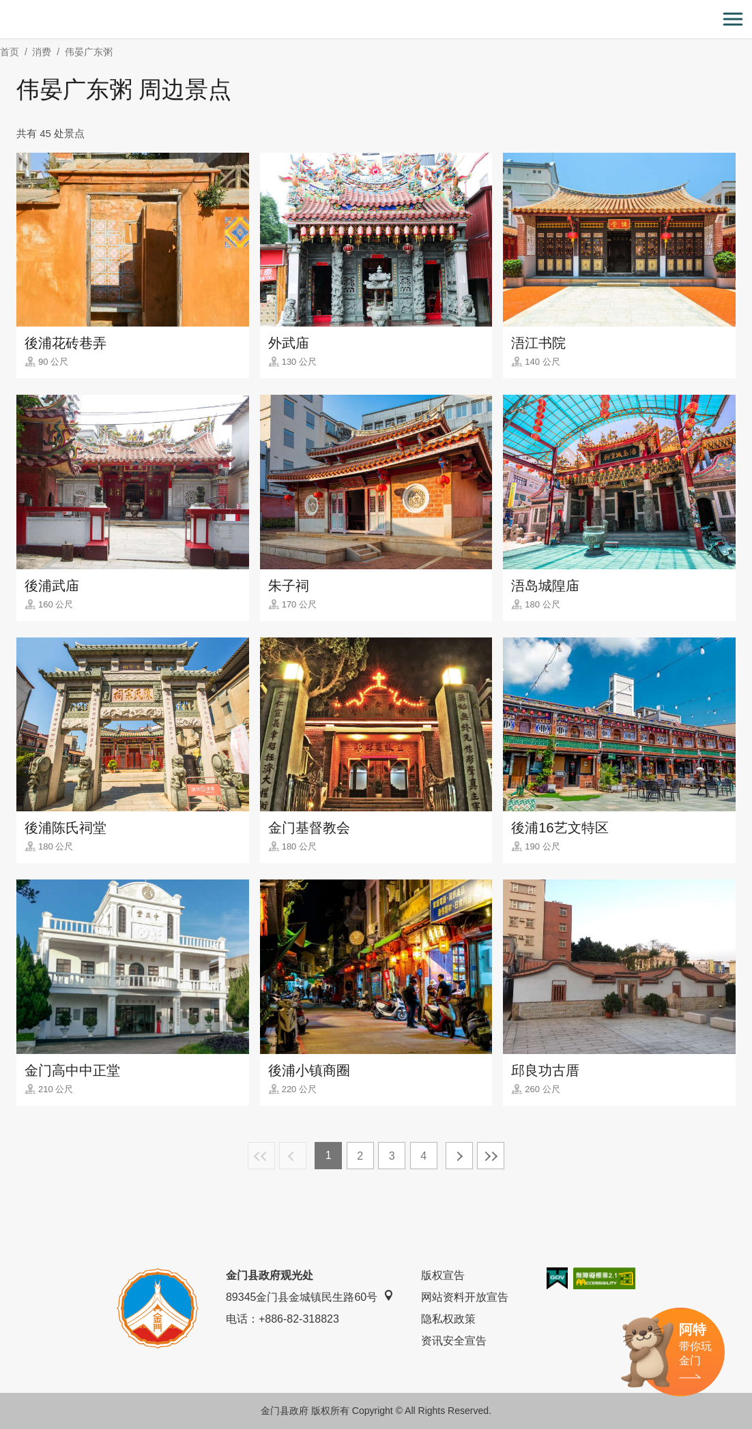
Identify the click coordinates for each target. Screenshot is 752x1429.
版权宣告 (443, 1275)
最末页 (490, 1155)
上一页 (292, 1155)
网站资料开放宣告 (464, 1297)
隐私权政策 (448, 1319)
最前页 (261, 1155)
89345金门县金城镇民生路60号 (310, 1296)
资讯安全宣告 (454, 1341)
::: (4, 8)
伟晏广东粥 (89, 51)
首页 (9, 51)
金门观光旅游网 (376, 19)
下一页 (459, 1155)
